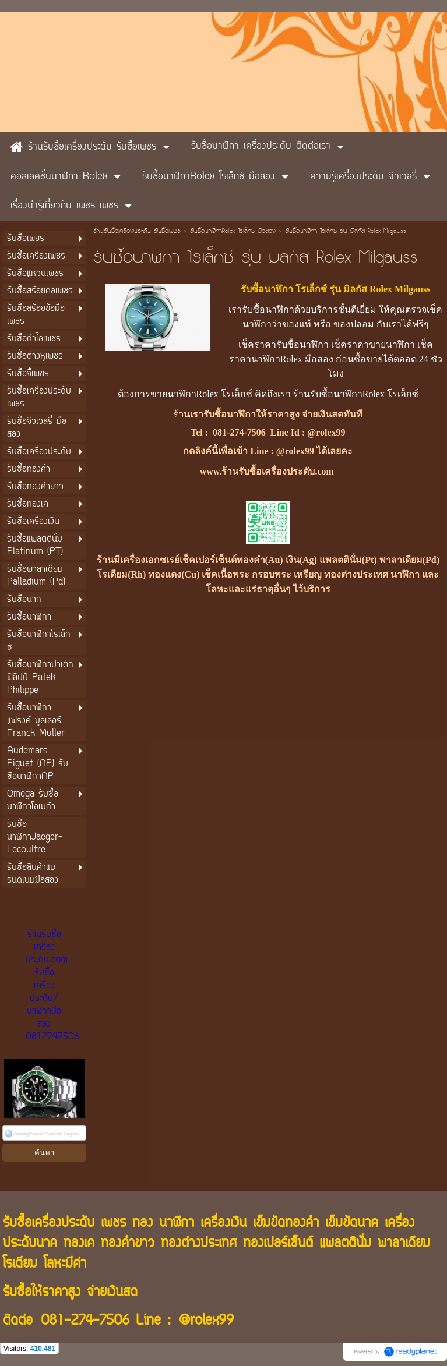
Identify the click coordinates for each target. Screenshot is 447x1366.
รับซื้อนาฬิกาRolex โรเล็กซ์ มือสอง (233, 231)
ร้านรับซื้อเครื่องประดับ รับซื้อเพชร (137, 231)
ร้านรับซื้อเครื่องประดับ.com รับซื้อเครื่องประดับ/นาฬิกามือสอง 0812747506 (52, 986)
